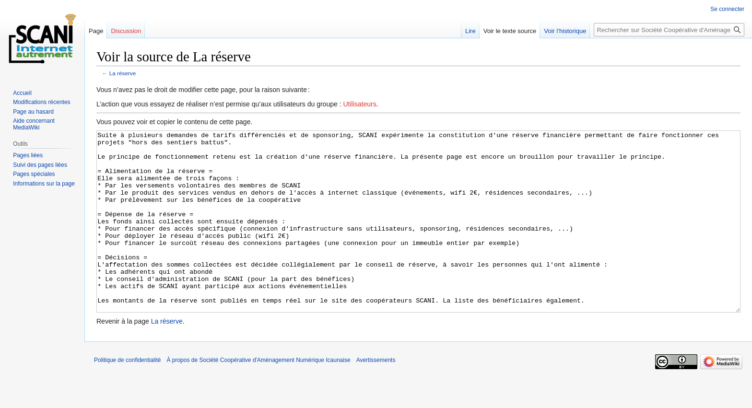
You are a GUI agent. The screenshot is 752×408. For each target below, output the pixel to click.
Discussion (126, 31)
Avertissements (376, 396)
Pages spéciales (34, 174)
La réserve (122, 73)
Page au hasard (33, 111)
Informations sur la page (44, 183)
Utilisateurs (359, 104)
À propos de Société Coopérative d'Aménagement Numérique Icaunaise (258, 396)
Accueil (22, 93)
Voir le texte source (510, 31)
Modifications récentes (41, 102)
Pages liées (28, 155)
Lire (470, 31)
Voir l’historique (565, 31)
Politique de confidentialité (127, 396)
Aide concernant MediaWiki (34, 124)
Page (96, 31)
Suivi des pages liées (40, 165)
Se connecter (727, 9)
